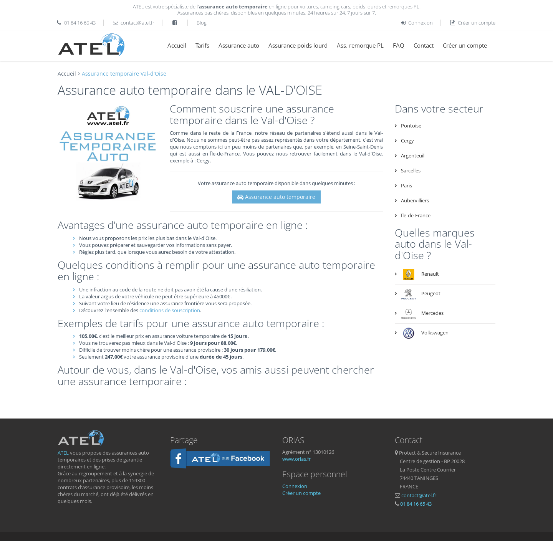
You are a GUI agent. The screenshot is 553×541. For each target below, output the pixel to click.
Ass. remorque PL (360, 45)
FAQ (398, 45)
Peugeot (420, 294)
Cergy (407, 140)
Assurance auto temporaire (276, 196)
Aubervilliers (415, 200)
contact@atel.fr (137, 22)
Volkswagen (425, 333)
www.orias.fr (296, 458)
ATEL (63, 452)
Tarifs (202, 45)
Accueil (176, 45)
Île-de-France (415, 215)
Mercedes (422, 313)
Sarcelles (411, 170)
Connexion (416, 22)
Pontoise (411, 125)
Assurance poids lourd (298, 45)
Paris (406, 185)
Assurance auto (239, 45)
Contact (424, 45)
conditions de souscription (169, 310)
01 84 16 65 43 (80, 22)
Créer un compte (473, 22)
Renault (420, 274)
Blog (202, 22)
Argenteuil (412, 155)
